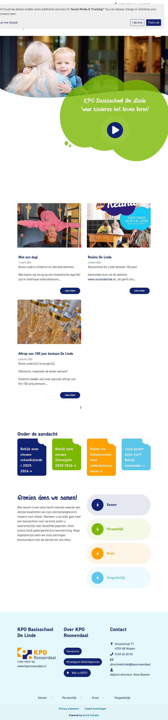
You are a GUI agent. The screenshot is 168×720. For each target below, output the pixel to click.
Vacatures (72, 651)
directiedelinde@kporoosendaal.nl (132, 664)
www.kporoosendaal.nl (31, 666)
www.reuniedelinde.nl (101, 279)
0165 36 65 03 (124, 654)
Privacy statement (69, 708)
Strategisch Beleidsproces (82, 662)
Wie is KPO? (77, 673)
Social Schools (91, 715)
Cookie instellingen (95, 708)
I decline (137, 22)
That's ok (153, 22)
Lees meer (70, 290)
